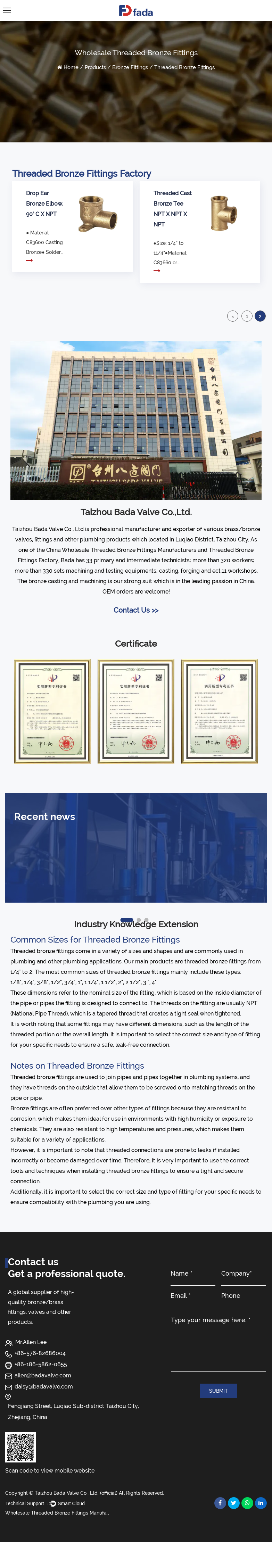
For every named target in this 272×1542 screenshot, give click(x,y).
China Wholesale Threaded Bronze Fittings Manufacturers (121, 550)
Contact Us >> (136, 610)
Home (71, 67)
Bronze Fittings (130, 67)
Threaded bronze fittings (42, 951)
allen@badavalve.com (43, 1375)
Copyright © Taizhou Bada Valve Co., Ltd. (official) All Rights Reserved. (84, 1493)
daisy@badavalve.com (44, 1386)
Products (95, 67)
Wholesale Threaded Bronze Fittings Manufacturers (57, 1513)
